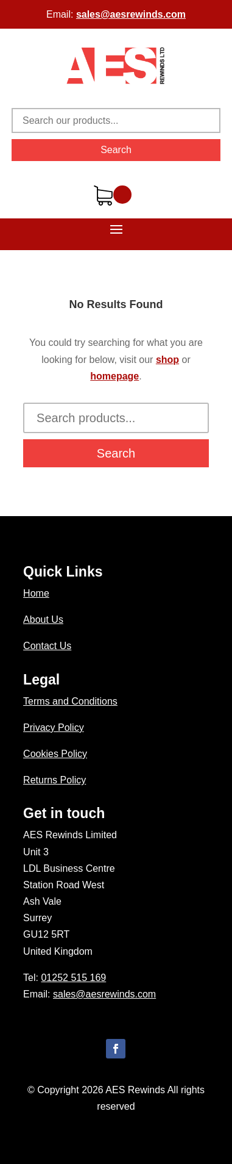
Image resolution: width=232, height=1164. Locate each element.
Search (116, 150)
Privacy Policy (53, 727)
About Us (43, 619)
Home (36, 593)
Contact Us (47, 646)
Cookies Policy (55, 754)
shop (167, 359)
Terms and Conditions (70, 701)
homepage (114, 376)
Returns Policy (54, 780)
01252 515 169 (73, 977)
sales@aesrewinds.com (131, 14)
